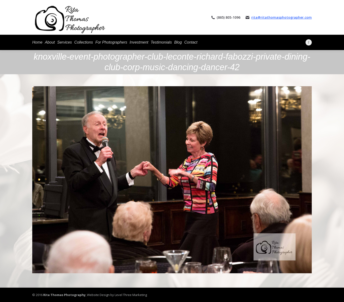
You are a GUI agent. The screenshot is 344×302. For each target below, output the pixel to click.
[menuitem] (37, 42)
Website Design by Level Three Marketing (116, 295)
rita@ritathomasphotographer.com (281, 17)
